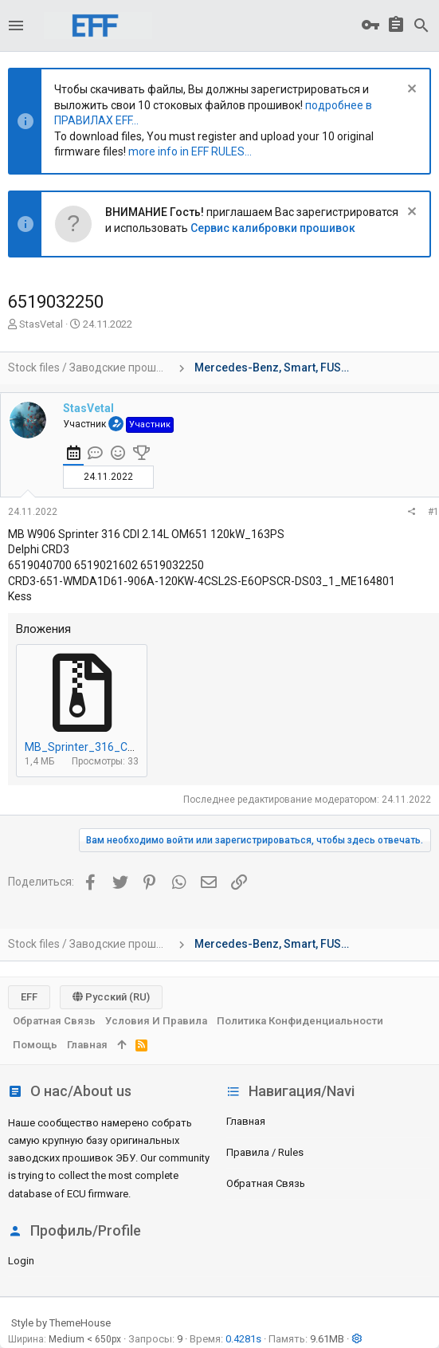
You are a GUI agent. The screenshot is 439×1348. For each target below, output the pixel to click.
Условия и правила (156, 1021)
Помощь (35, 1045)
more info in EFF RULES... (190, 151)
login (21, 1261)
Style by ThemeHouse (61, 1323)
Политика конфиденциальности (300, 1021)
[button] (16, 25)
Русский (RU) (111, 997)
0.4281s (243, 1339)
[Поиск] (421, 25)
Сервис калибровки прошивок (272, 228)
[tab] (73, 455)
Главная (245, 1121)
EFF (29, 997)
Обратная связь (265, 1183)
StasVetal (41, 324)
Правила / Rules (265, 1152)
